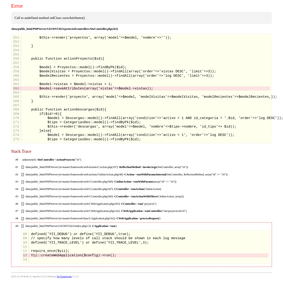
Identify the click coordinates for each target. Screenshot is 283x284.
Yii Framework (64, 276)
